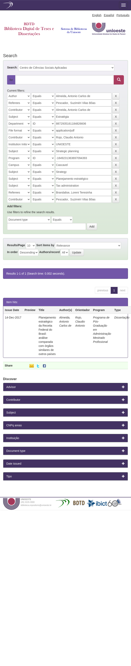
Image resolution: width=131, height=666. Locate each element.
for (11, 79)
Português (122, 15)
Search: (12, 67)
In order (12, 252)
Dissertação (121, 317)
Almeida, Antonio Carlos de (65, 321)
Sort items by (45, 245)
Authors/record (49, 252)
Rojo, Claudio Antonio (80, 321)
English (97, 15)
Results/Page (16, 245)
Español (109, 15)
